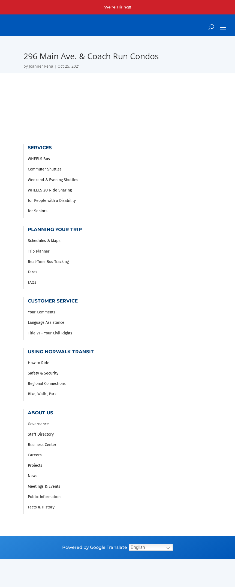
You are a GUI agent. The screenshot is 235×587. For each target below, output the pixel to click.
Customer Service (53, 301)
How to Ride (38, 363)
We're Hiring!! (117, 7)
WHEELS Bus (39, 159)
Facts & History (41, 507)
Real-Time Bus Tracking (48, 261)
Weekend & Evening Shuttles (53, 180)
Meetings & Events (44, 486)
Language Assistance (46, 322)
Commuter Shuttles (45, 169)
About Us (40, 412)
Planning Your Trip (55, 229)
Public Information (44, 497)
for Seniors (37, 211)
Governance (38, 424)
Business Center (42, 444)
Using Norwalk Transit (61, 351)
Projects (35, 465)
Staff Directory (41, 434)
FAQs (32, 282)
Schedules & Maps (44, 240)
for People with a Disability (52, 200)
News (32, 476)
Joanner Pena (41, 66)
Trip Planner (39, 251)
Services (40, 147)
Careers (35, 455)
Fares (32, 272)
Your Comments (41, 312)
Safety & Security (43, 373)
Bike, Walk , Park (42, 394)
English (138, 547)
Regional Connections (47, 383)
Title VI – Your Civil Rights (50, 333)
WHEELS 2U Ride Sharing (50, 190)
